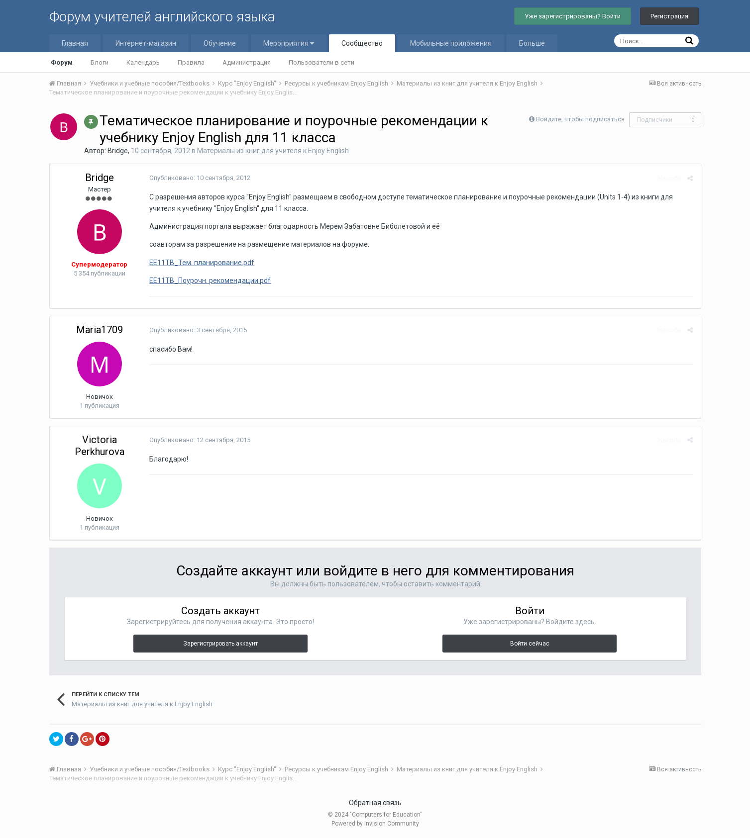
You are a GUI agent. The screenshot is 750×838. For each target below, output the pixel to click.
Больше (532, 43)
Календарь (143, 62)
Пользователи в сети (321, 62)
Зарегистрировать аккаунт (220, 643)
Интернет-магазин (145, 43)
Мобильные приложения (451, 43)
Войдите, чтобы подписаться (580, 119)
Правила (191, 62)
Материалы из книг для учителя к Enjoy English (273, 151)
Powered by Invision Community (375, 823)
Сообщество (362, 43)
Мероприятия (288, 43)
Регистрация (669, 16)
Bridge (117, 151)
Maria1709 (99, 330)
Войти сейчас (529, 643)
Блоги (99, 62)
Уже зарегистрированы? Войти (573, 16)
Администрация (246, 62)
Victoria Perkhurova (99, 446)
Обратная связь (375, 803)
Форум (62, 62)
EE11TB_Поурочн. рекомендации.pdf (210, 280)
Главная (75, 43)
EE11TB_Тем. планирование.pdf (201, 263)
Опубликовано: (199, 178)
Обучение (220, 43)
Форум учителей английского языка (162, 16)
